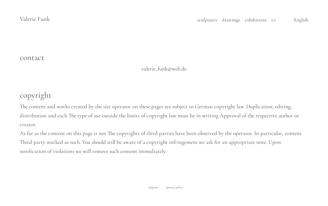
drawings (231, 20)
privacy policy (174, 187)
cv (274, 20)
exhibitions (256, 20)
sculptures (207, 20)
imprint (153, 187)
